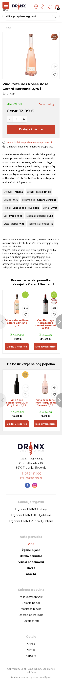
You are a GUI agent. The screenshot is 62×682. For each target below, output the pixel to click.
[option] (31, 54)
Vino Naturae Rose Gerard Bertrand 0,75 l (17, 323)
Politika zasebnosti (31, 597)
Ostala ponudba (31, 556)
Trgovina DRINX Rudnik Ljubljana (31, 521)
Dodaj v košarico (31, 129)
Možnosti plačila (31, 609)
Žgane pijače (31, 550)
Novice (31, 649)
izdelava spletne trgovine (24, 677)
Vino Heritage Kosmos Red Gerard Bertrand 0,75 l (45, 324)
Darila (31, 568)
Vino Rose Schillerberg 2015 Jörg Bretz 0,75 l (17, 403)
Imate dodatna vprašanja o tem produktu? (27, 142)
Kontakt (31, 655)
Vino (31, 544)
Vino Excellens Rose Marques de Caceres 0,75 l (45, 403)
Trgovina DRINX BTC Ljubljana (31, 515)
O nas (31, 643)
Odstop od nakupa (31, 614)
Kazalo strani (31, 620)
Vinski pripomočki (31, 562)
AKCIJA (31, 574)
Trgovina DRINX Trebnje (31, 509)
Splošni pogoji (31, 603)
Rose (8, 27)
